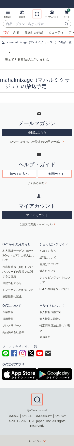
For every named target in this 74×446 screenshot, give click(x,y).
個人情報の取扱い (50, 319)
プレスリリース (12, 325)
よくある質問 (36, 183)
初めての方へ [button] (19, 174)
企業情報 (7, 312)
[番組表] (22, 15)
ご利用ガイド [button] (54, 174)
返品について (47, 271)
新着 (16, 32)
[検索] (67, 23)
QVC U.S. (14, 416)
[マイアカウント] (52, 15)
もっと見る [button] (35, 441)
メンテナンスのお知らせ (17, 290)
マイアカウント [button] (37, 215)
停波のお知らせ (12, 283)
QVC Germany (44, 416)
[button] (7, 15)
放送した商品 (33, 32)
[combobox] (33, 24)
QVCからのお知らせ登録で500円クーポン (36, 141)
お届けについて (49, 264)
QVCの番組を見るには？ (54, 289)
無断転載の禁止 (12, 296)
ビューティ (56, 32)
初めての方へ (47, 250)
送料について (47, 257)
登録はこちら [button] (37, 132)
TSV (5, 32)
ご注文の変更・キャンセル (35, 224)
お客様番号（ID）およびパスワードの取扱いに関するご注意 (17, 271)
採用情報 (7, 319)
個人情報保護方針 (50, 312)
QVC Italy (60, 416)
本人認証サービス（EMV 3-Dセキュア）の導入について (18, 255)
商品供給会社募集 (13, 332)
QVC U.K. (27, 416)
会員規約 (45, 337)
